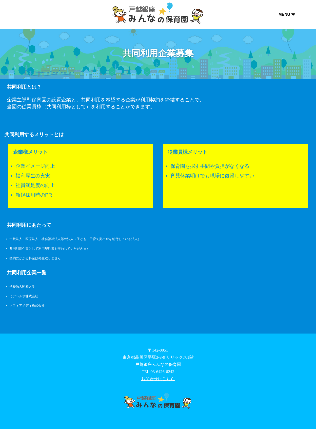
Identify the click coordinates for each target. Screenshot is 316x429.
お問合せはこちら (158, 379)
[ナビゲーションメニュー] (287, 14)
